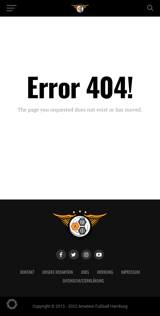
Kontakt (27, 272)
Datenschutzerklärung (83, 280)
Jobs (85, 272)
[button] (12, 304)
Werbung (105, 272)
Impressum (130, 272)
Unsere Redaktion (57, 272)
